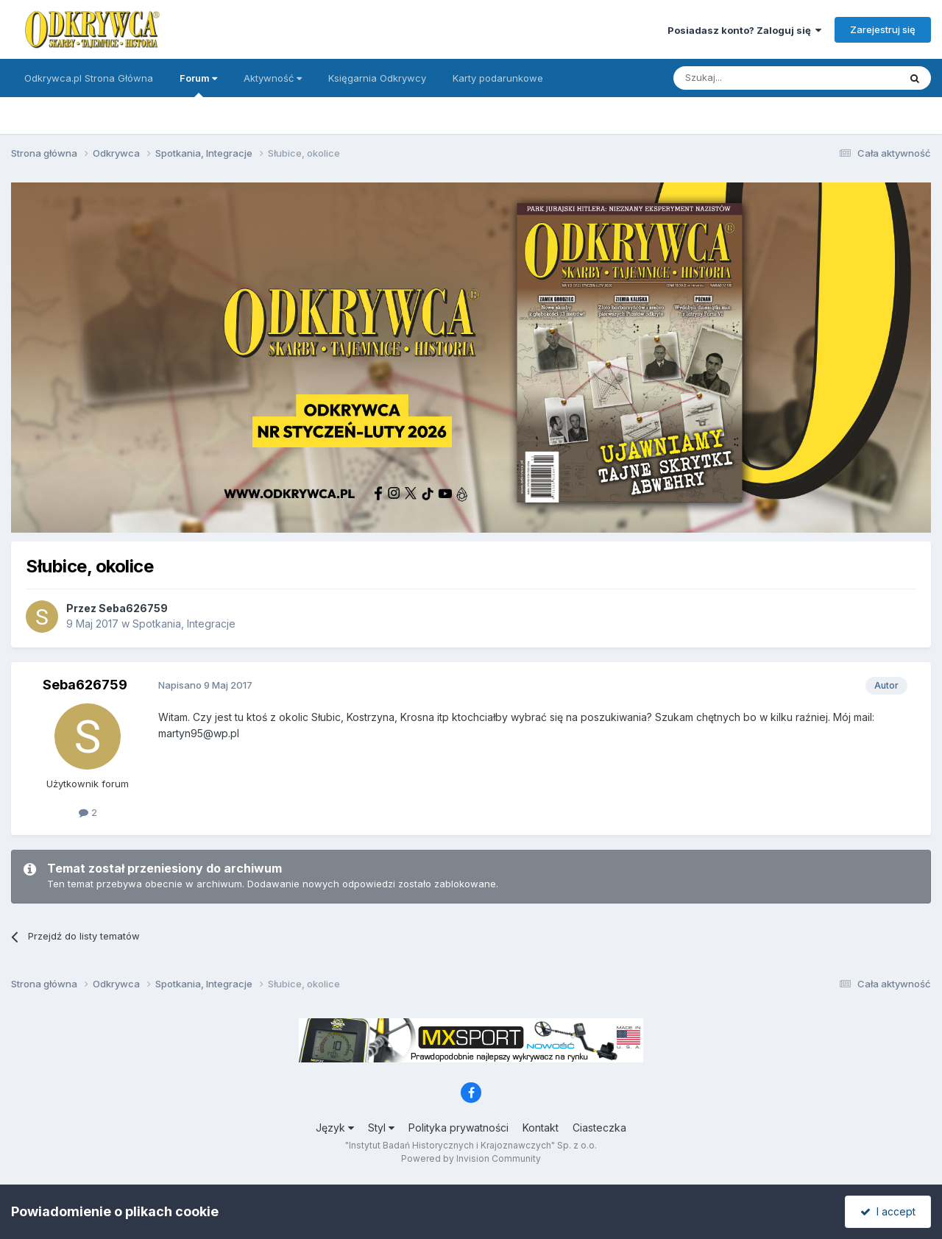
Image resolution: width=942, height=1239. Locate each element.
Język (335, 1127)
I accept (888, 1211)
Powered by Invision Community (471, 1158)
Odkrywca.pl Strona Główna (88, 78)
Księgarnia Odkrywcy (377, 78)
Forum (198, 84)
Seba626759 (133, 608)
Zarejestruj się (883, 29)
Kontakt (541, 1127)
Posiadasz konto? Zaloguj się (744, 30)
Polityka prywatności (458, 1127)
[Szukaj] (749, 78)
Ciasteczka (599, 1127)
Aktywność (273, 78)
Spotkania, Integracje (184, 623)
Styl (381, 1127)
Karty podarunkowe (498, 78)
